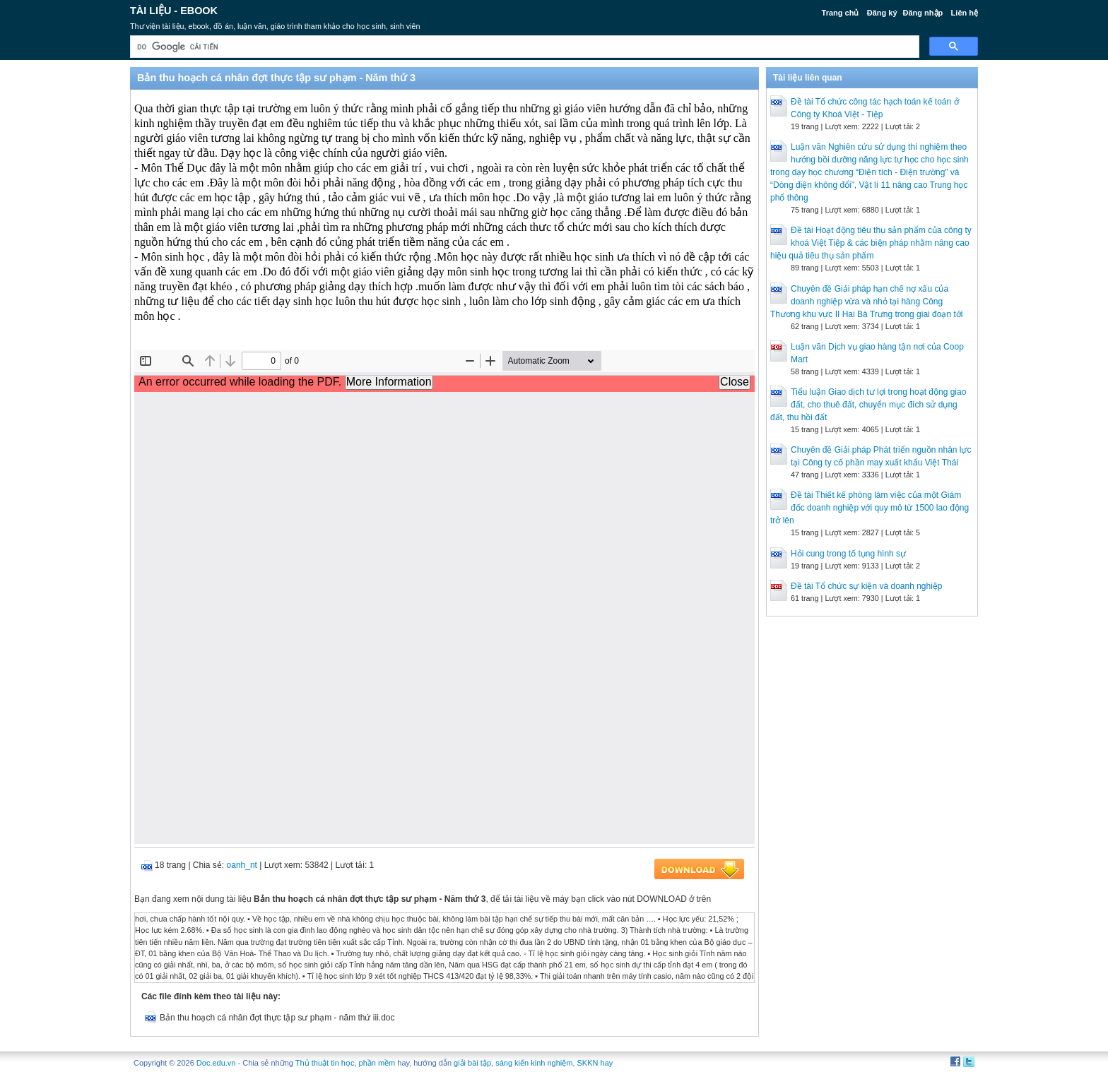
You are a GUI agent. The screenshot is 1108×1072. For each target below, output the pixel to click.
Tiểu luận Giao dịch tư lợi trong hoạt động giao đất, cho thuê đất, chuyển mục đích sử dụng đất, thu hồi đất (868, 404)
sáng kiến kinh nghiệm (533, 1063)
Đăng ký (882, 12)
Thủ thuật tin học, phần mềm (345, 1063)
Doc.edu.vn (216, 1063)
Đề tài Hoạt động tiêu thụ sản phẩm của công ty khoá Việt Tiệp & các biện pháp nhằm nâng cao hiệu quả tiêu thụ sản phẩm (871, 243)
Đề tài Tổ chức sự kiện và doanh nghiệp (867, 586)
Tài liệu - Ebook (174, 10)
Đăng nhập (923, 12)
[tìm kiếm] (523, 47)
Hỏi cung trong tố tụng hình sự (848, 554)
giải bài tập (472, 1063)
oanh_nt (242, 865)
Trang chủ (840, 12)
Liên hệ (964, 12)
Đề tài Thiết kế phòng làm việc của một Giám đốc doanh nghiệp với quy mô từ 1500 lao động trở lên (869, 507)
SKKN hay (595, 1063)
